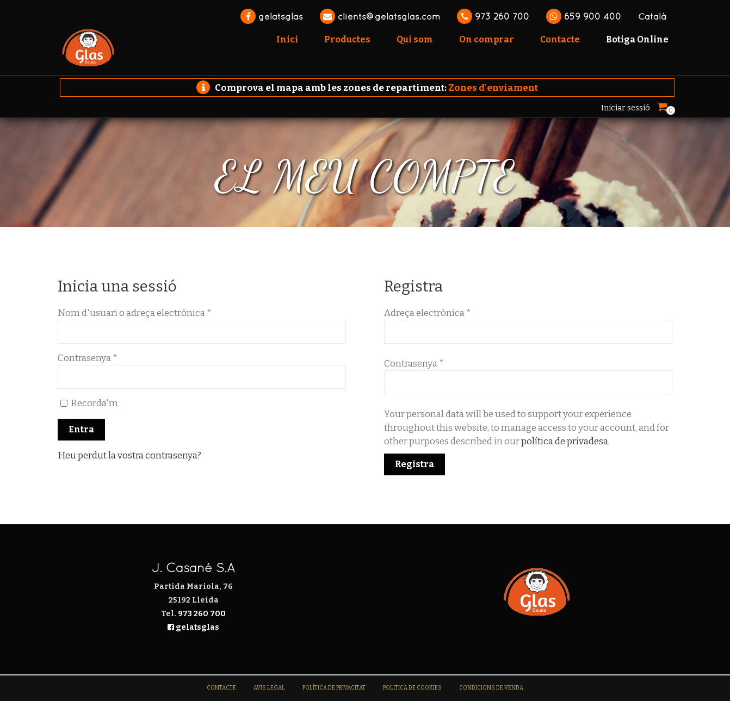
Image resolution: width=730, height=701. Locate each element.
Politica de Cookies (412, 688)
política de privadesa (564, 441)
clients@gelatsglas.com (380, 16)
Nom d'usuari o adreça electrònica (135, 313)
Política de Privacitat (334, 688)
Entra (81, 429)
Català (652, 16)
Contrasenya (87, 358)
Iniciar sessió (625, 108)
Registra (414, 464)
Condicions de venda (491, 688)
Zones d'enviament (493, 88)
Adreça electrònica (427, 313)
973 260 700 (493, 16)
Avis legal (269, 688)
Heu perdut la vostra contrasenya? (129, 455)
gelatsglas (271, 16)
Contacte (221, 688)
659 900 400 (583, 16)
